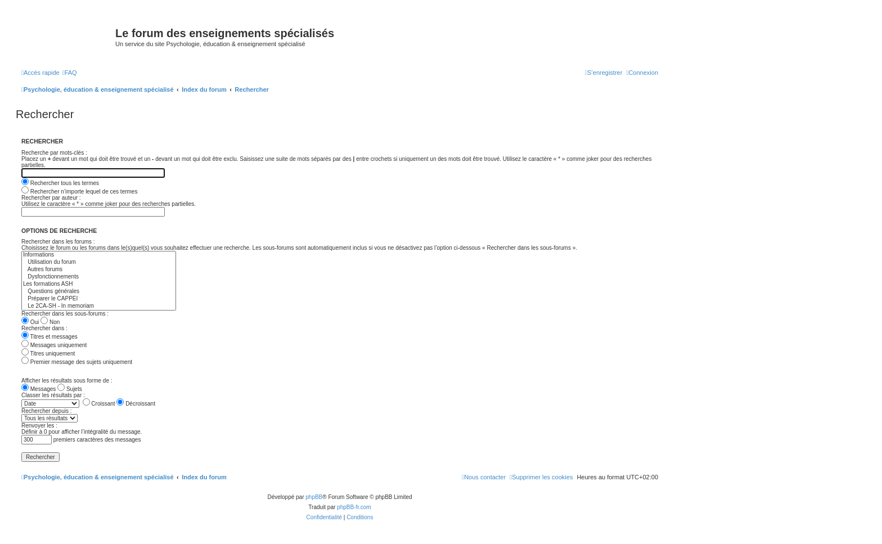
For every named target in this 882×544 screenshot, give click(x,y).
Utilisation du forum (99, 262)
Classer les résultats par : (53, 395)
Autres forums (99, 269)
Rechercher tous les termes (60, 183)
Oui (30, 322)
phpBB (313, 497)
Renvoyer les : (39, 425)
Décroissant (135, 404)
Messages (38, 389)
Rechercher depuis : (46, 411)
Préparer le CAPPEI (99, 299)
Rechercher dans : (44, 328)
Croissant (99, 404)
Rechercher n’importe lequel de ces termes (79, 191)
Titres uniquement (48, 353)
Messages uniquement (54, 345)
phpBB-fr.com (354, 507)
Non (50, 322)
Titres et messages (49, 337)
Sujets (69, 389)
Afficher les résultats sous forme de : (66, 380)
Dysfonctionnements (99, 277)
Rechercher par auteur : (51, 198)
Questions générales (99, 291)
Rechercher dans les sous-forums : (65, 314)
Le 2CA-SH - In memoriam (99, 306)
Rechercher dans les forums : (58, 242)
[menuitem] (69, 72)
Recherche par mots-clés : (54, 153)
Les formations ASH (99, 284)
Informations (99, 255)
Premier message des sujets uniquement (76, 362)
